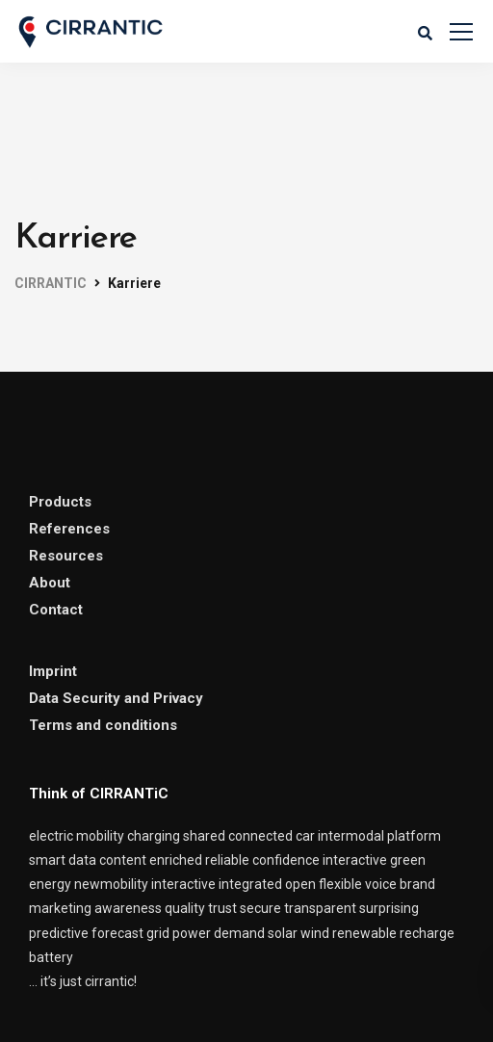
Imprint (53, 671)
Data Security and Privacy (116, 698)
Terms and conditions (103, 725)
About (49, 582)
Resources (66, 555)
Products (60, 501)
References (69, 528)
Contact (56, 609)
